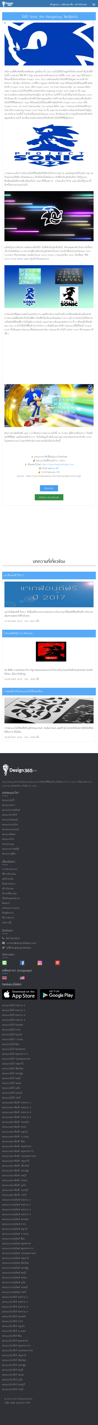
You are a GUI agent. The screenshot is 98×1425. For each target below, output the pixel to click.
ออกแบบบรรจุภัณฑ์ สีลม (13, 1239)
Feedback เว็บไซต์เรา (12, 984)
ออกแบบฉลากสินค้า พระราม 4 (16, 1112)
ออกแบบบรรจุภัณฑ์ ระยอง (14, 1278)
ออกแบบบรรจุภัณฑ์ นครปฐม (15, 1268)
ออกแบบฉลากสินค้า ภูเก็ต (14, 1185)
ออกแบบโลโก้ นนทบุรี (12, 1093)
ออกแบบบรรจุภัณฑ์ (11, 810)
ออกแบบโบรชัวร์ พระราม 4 (15, 1307)
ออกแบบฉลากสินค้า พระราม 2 (16, 1103)
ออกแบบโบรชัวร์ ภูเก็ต (12, 1380)
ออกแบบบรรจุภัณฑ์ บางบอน (15, 1234)
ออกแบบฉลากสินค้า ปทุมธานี (15, 1161)
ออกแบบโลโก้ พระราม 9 (13, 1020)
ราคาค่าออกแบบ (9, 869)
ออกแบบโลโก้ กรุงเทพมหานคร (16, 1059)
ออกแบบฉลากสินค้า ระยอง (14, 1180)
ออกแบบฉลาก (8, 805)
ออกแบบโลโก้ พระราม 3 (13, 1010)
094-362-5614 (12, 938)
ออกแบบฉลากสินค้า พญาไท (15, 1132)
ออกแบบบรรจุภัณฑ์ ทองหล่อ (15, 1219)
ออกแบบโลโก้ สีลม (10, 1044)
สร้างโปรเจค (7, 889)
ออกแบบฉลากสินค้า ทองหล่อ (15, 1122)
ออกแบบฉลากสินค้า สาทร (14, 1127)
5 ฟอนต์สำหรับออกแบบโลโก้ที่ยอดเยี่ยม (23, 691)
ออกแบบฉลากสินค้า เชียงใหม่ (15, 1166)
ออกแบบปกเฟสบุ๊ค (10, 849)
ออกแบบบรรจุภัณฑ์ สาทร (14, 1224)
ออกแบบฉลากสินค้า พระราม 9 (16, 1117)
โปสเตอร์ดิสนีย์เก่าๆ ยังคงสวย (18, 633)
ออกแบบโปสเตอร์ (10, 820)
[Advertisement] (49, 360)
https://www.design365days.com (58, 464)
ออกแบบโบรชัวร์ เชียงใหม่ (14, 1360)
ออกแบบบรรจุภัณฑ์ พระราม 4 (16, 1210)
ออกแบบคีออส (8, 834)
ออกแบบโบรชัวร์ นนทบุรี (13, 1385)
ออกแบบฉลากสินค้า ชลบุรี (14, 1176)
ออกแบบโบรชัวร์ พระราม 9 (15, 1312)
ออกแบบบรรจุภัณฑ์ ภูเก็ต (14, 1282)
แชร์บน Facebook (49, 497)
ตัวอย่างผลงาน (8, 884)
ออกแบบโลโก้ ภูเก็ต (11, 1088)
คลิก (57, 468)
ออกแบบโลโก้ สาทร (11, 1030)
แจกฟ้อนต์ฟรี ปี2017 (14, 575)
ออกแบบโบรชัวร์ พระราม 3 (15, 1302)
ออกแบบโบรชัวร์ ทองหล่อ (14, 1316)
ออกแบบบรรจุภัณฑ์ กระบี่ (14, 1292)
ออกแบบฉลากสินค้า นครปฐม (15, 1171)
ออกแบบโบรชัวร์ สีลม (12, 1336)
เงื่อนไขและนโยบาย (11, 898)
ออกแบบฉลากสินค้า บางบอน (15, 1137)
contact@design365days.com (20, 943)
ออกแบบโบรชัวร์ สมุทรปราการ (16, 1346)
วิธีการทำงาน (8, 918)
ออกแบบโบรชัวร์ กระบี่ (12, 1389)
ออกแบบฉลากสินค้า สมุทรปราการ (18, 1151)
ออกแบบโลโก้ (8, 800)
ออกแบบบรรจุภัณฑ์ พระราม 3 (16, 1205)
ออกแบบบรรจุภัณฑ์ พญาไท (15, 1229)
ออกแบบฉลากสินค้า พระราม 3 (16, 1107)
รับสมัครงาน (7, 913)
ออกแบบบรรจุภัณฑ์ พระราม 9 (16, 1214)
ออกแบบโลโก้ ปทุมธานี (12, 1064)
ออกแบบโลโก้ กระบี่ (11, 1098)
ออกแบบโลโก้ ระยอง (11, 1083)
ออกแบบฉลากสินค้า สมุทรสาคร (16, 1146)
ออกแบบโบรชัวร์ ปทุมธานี (14, 1355)
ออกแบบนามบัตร (10, 825)
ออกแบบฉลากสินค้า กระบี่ (14, 1195)
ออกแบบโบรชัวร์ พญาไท (13, 1326)
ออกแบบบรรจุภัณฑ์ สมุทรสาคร (16, 1244)
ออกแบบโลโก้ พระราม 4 (13, 1015)
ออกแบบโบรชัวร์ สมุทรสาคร (15, 1341)
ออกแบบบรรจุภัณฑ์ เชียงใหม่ (15, 1263)
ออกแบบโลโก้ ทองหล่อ (12, 1025)
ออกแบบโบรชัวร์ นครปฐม (14, 1365)
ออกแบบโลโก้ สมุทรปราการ (15, 1054)
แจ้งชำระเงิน (8, 879)
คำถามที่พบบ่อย (9, 893)
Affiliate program (11, 908)
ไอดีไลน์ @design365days (18, 948)
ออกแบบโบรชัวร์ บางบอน (14, 1331)
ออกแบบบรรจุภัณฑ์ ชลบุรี (14, 1273)
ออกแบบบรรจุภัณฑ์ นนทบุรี (15, 1287)
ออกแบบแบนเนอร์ (10, 829)
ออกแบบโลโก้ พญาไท (12, 1035)
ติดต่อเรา (6, 903)
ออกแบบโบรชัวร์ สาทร (12, 1321)
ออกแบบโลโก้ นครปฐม (12, 1073)
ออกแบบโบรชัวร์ (9, 815)
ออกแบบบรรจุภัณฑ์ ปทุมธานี (15, 1258)
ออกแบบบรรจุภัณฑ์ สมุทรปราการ (17, 1248)
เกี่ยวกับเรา (8, 861)
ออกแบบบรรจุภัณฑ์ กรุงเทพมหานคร (19, 1253)
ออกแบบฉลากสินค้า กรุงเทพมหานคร (19, 1156)
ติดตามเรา (8, 954)
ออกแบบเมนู (8, 844)
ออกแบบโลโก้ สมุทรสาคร (13, 1049)
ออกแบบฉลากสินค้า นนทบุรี (15, 1190)
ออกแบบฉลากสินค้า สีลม (13, 1142)
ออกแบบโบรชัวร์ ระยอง (13, 1375)
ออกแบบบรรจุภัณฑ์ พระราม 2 (16, 1200)
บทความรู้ (6, 923)
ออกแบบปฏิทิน (9, 854)
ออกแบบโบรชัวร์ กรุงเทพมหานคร (17, 1351)
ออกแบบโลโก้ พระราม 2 (13, 1005)
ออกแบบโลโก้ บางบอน (12, 1039)
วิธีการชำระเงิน (9, 874)
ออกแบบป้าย (8, 839)
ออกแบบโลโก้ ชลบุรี (11, 1078)
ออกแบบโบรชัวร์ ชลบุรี (12, 1370)
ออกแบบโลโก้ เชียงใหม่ (12, 1069)
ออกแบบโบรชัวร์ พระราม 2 (15, 1297)
